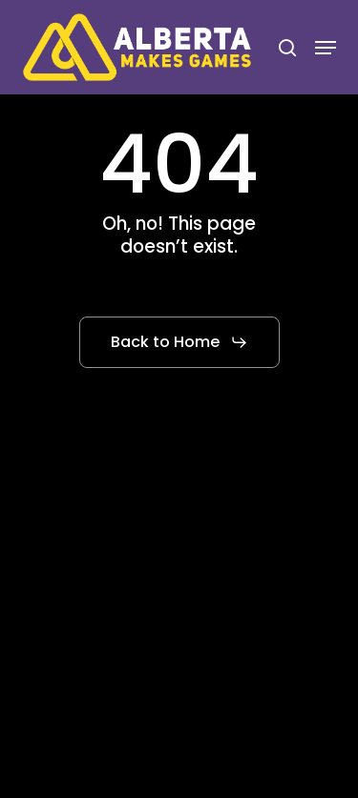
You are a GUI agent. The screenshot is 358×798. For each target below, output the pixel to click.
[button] (325, 47)
